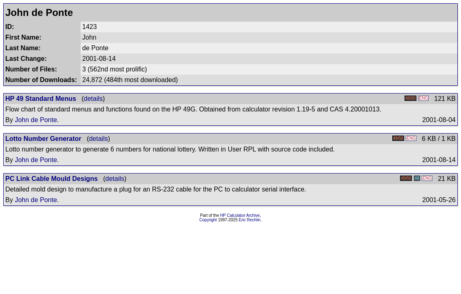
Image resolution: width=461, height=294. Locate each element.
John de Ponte (36, 119)
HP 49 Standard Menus (40, 98)
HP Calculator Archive (240, 215)
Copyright (208, 220)
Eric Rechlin (250, 220)
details (93, 98)
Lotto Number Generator (43, 138)
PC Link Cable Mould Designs (51, 178)
